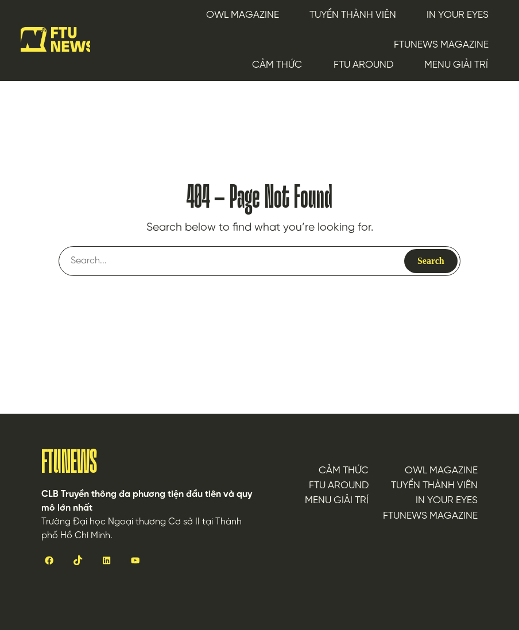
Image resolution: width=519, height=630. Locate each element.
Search (430, 261)
